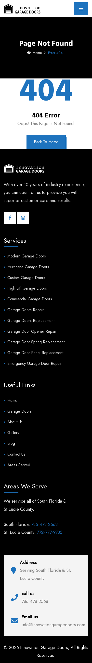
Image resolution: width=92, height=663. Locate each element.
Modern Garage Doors (26, 256)
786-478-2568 (44, 524)
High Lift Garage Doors (27, 288)
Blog (11, 443)
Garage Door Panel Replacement (35, 353)
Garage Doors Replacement (30, 320)
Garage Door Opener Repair (31, 331)
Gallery (13, 432)
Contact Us (16, 454)
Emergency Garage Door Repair (34, 363)
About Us (15, 422)
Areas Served (18, 465)
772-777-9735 (49, 532)
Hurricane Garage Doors (28, 267)
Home (34, 52)
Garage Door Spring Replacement (36, 342)
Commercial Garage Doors (29, 299)
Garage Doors (19, 411)
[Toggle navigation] (81, 8)
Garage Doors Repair (25, 310)
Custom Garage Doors (26, 277)
